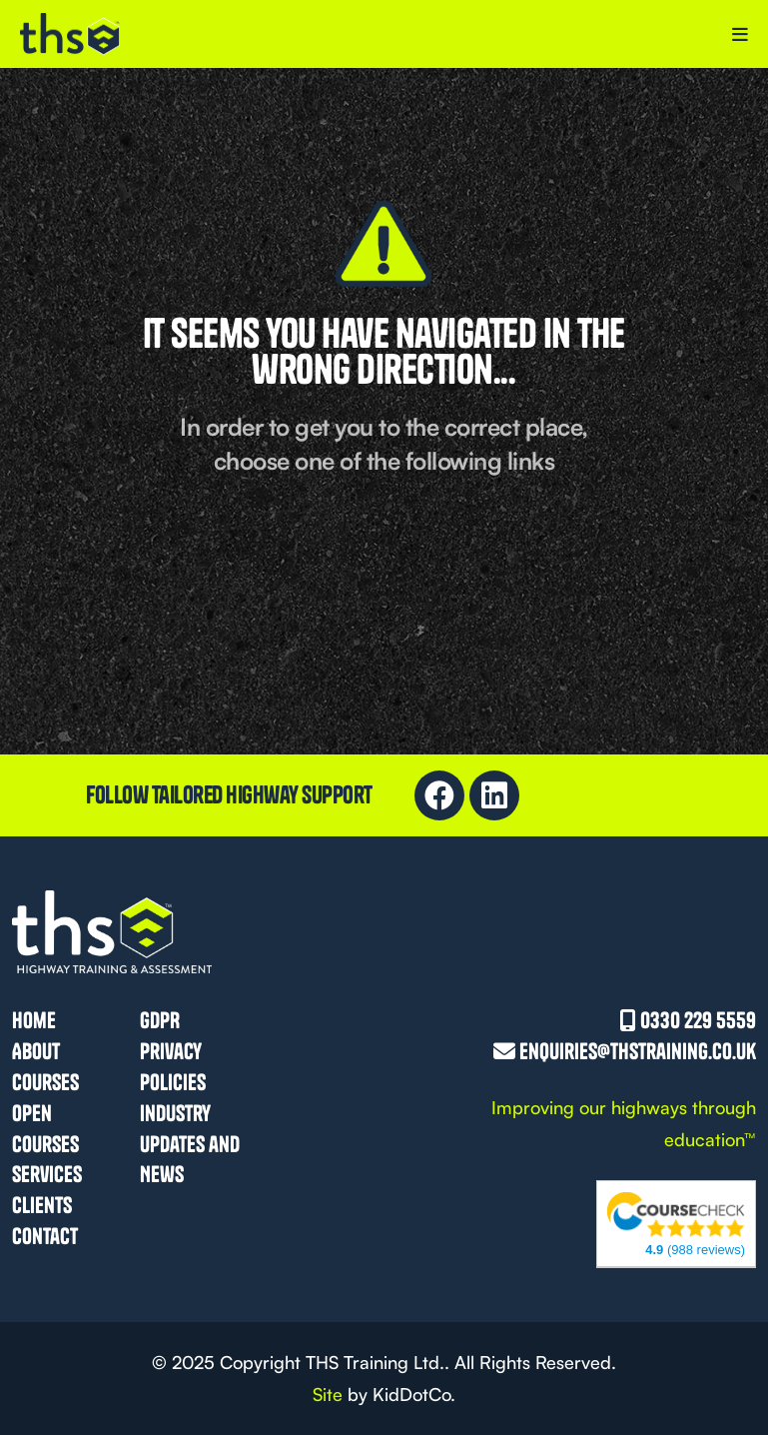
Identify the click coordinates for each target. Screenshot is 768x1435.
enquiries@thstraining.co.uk (637, 1051)
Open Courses (45, 1128)
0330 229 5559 (698, 1020)
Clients (42, 1205)
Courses (45, 1082)
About (36, 1051)
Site (328, 1394)
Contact (45, 1236)
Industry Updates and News (190, 1144)
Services (47, 1174)
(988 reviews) (695, 1249)
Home (34, 1020)
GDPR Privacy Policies (173, 1051)
